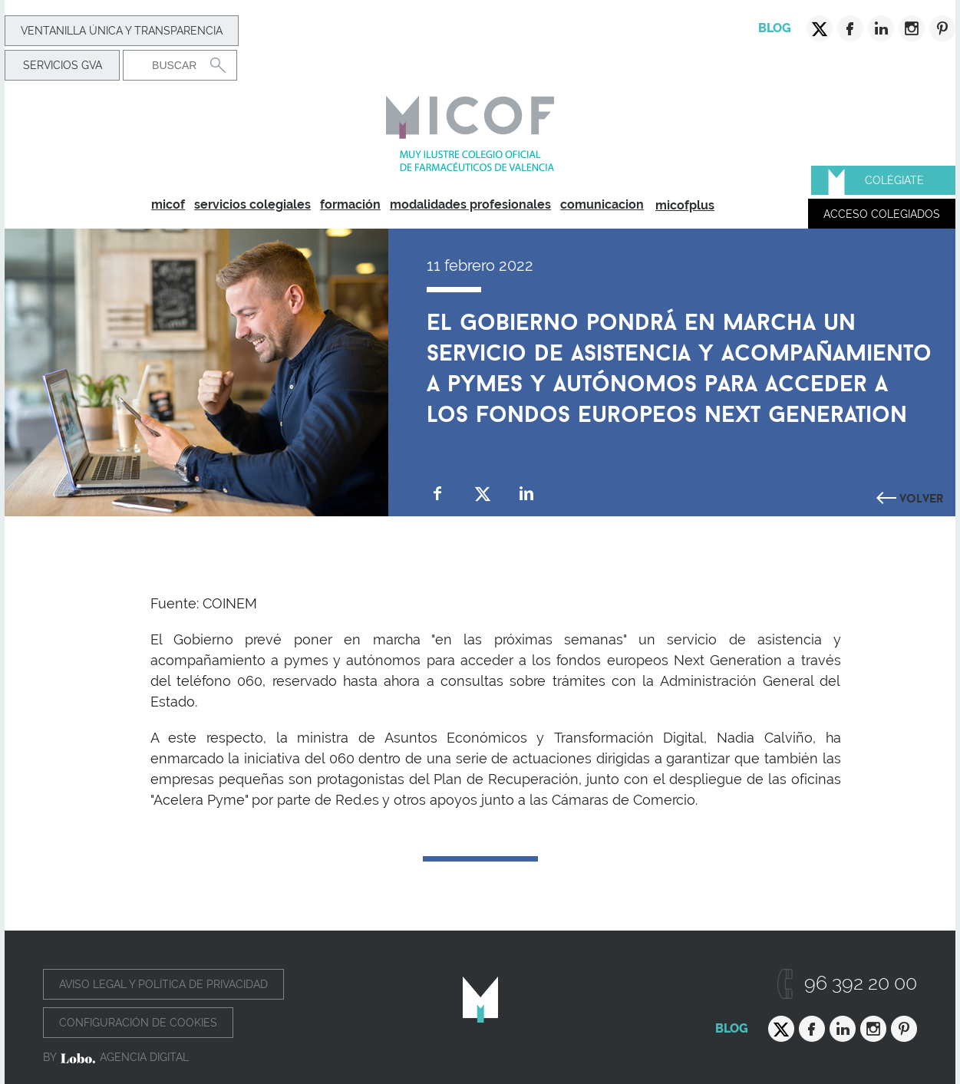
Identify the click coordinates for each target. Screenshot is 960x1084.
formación (350, 204)
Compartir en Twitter (482, 494)
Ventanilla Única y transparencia (122, 31)
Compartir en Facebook (438, 494)
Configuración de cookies (138, 1022)
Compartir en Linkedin (527, 494)
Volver (921, 496)
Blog (774, 28)
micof (168, 204)
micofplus (684, 205)
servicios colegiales (252, 204)
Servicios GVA (62, 65)
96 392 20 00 (860, 983)
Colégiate (894, 180)
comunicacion (602, 204)
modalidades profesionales (470, 204)
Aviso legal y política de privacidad (163, 984)
